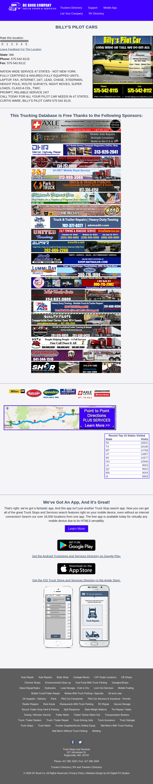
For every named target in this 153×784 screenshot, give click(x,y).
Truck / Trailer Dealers (30, 720)
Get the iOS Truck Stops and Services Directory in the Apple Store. (76, 580)
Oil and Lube (115, 693)
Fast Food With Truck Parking (91, 682)
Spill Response (72, 709)
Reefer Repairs (30, 704)
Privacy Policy (76, 773)
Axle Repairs (45, 677)
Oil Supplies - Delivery (34, 699)
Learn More (76, 528)
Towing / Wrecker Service (37, 715)
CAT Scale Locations (105, 677)
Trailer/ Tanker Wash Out (87, 715)
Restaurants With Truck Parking (76, 704)
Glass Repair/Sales (29, 688)
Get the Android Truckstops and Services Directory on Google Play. (76, 556)
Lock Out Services (103, 688)
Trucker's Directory (61, 767)
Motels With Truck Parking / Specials (84, 693)
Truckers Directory (71, 7)
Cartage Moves (81, 677)
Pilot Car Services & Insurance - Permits (109, 699)
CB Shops (126, 677)
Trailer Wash (62, 715)
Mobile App (110, 7)
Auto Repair (27, 677)
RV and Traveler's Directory (87, 767)
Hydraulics (50, 688)
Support (92, 7)
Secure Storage (122, 704)
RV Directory (96, 13)
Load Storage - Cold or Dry (75, 688)
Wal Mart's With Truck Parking (117, 725)
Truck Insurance (106, 720)
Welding (96, 731)
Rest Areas (49, 704)
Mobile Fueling (126, 688)
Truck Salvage (127, 720)
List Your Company (71, 13)
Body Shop (62, 677)
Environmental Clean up (58, 682)
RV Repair (103, 704)
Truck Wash (44, 725)
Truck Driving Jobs (83, 720)
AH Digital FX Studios (118, 773)
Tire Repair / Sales (121, 709)
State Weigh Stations (96, 709)
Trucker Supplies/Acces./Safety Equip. (75, 725)
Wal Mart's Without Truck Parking (69, 731)
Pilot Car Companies (72, 699)
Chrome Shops (32, 682)
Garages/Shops (120, 682)
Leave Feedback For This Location (20, 49)
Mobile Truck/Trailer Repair (45, 693)
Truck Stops (26, 725)
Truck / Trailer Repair (57, 720)
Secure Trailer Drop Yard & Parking (40, 709)
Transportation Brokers (117, 715)
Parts (53, 699)
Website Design (94, 773)
